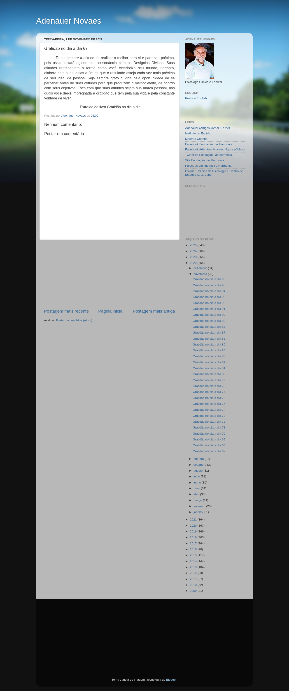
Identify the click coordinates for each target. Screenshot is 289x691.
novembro (200, 274)
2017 (194, 543)
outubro (199, 459)
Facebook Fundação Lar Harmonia (208, 144)
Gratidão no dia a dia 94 (209, 291)
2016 (194, 549)
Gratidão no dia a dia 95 (209, 285)
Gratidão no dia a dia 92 (209, 303)
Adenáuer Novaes (68, 20)
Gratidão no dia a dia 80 (209, 374)
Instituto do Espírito (198, 133)
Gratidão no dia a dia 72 (209, 421)
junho (197, 482)
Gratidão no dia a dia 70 (209, 433)
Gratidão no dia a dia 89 (209, 320)
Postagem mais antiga (154, 311)
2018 (194, 537)
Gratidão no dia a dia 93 (209, 297)
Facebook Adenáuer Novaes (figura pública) (215, 149)
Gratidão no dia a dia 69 (209, 439)
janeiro (198, 512)
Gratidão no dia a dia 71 (209, 427)
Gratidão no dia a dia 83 (209, 356)
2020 (194, 525)
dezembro (200, 268)
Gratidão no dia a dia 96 (209, 279)
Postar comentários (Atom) (74, 320)
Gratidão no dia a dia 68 (209, 445)
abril (196, 494)
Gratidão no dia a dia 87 (209, 332)
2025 (194, 245)
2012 (194, 573)
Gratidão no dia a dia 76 (209, 398)
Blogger (171, 679)
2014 (194, 561)
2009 (194, 590)
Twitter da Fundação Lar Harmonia (208, 155)
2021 (194, 519)
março (198, 500)
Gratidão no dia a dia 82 (209, 362)
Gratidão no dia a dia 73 (209, 415)
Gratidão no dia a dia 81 (209, 368)
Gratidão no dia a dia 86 (209, 338)
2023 (194, 257)
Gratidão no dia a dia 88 (209, 326)
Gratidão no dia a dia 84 (209, 350)
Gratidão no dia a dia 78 (209, 386)
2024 (194, 251)
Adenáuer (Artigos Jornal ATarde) (207, 128)
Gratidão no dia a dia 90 (209, 314)
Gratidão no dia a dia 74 (209, 409)
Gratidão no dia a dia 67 (209, 451)
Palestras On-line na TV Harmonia (208, 165)
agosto (198, 470)
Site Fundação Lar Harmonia (204, 160)
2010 (194, 585)
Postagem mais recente (66, 311)
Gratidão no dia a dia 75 (209, 403)
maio (197, 488)
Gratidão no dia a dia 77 (209, 392)
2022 (194, 263)
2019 (194, 531)
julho (197, 476)
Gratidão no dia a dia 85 (209, 344)
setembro (200, 464)
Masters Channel (196, 139)
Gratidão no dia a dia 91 (209, 309)
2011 (194, 579)
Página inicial (110, 311)
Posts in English (196, 98)
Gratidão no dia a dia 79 (209, 380)
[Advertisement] (109, 274)
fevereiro (199, 506)
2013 (194, 567)
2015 (194, 555)
